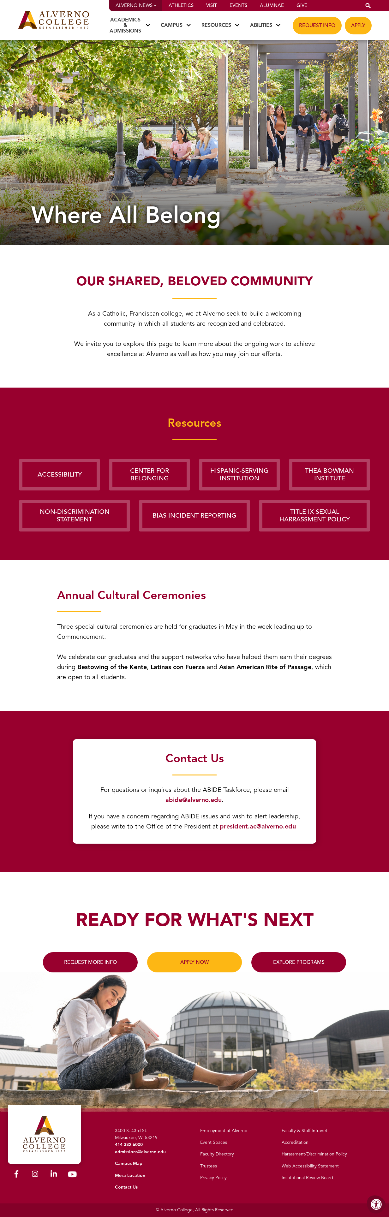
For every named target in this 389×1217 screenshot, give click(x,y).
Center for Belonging (149, 474)
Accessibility (60, 474)
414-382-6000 (129, 1144)
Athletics (181, 5)
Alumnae (272, 5)
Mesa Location (130, 1175)
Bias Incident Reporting (194, 515)
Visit (211, 5)
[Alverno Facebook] (16, 1175)
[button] (368, 5)
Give (301, 5)
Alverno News (136, 5)
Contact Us (126, 1187)
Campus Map (128, 1163)
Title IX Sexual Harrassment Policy (314, 515)
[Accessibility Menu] (376, 1204)
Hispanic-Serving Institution (239, 474)
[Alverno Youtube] (72, 1175)
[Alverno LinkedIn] (53, 1175)
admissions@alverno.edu (140, 1152)
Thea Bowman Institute (329, 474)
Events (238, 5)
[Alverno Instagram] (35, 1175)
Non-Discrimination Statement (75, 515)
